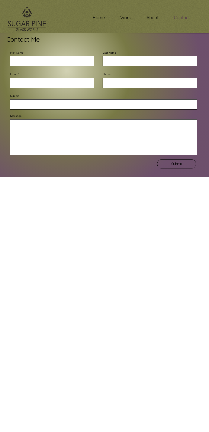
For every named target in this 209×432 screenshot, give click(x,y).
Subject (14, 95)
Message (16, 115)
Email (13, 74)
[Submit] (176, 163)
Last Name (109, 52)
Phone (106, 74)
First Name (16, 52)
